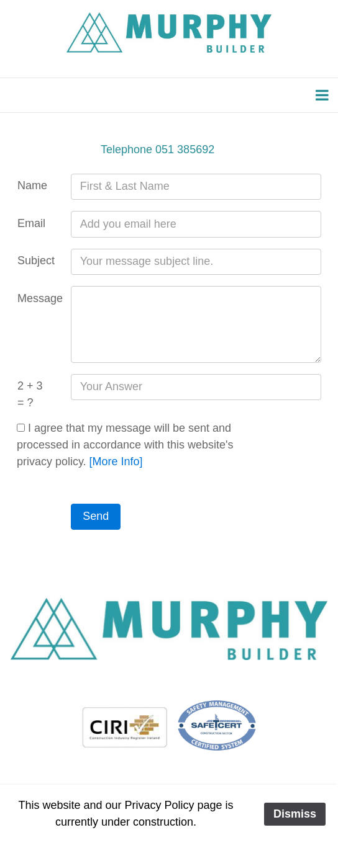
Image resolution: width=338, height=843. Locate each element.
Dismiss (294, 814)
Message (38, 298)
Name (32, 185)
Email (31, 223)
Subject (36, 260)
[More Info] (116, 461)
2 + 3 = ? (30, 394)
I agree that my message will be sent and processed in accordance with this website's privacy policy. (125, 445)
